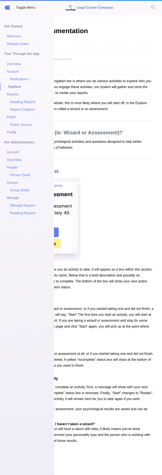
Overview (14, 64)
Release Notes (18, 44)
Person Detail (20, 175)
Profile (11, 132)
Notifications (19, 79)
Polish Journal (20, 125)
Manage (13, 198)
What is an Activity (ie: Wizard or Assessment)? (65, 132)
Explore (14, 86)
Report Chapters (22, 109)
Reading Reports (22, 102)
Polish (11, 117)
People (12, 167)
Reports (13, 94)
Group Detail (19, 190)
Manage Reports (22, 205)
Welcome (14, 36)
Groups (12, 182)
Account (13, 71)
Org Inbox (14, 160)
